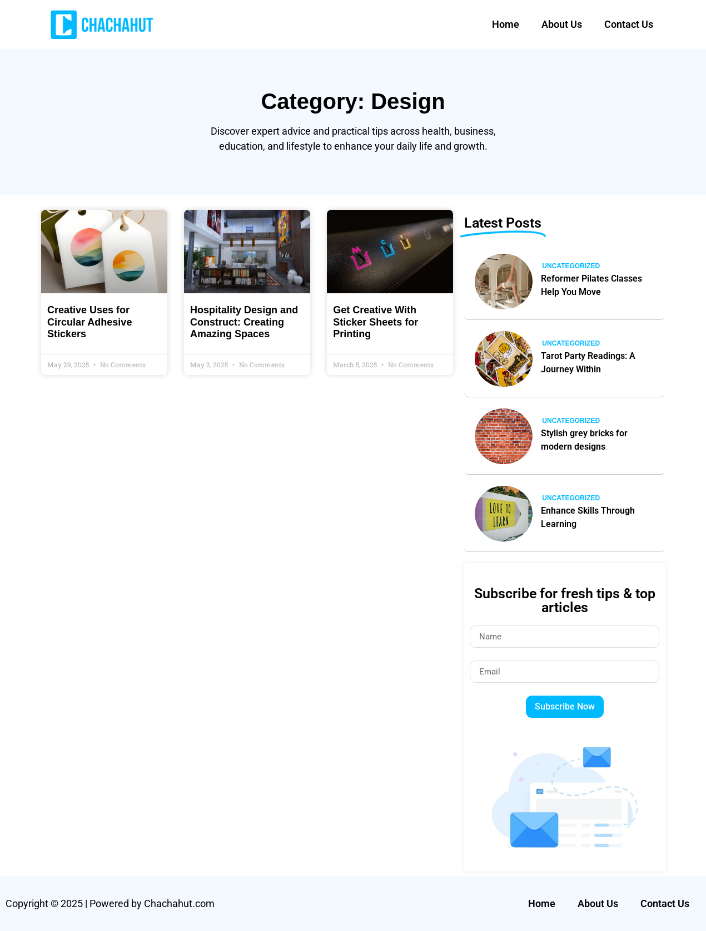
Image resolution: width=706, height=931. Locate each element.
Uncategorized (571, 266)
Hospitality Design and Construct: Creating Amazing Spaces (244, 321)
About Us (561, 24)
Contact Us (628, 24)
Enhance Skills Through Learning (588, 517)
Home (505, 24)
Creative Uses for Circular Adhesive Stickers (89, 321)
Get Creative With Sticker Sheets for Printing (375, 321)
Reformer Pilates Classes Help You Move (591, 285)
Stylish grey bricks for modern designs (584, 440)
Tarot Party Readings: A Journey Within (588, 363)
